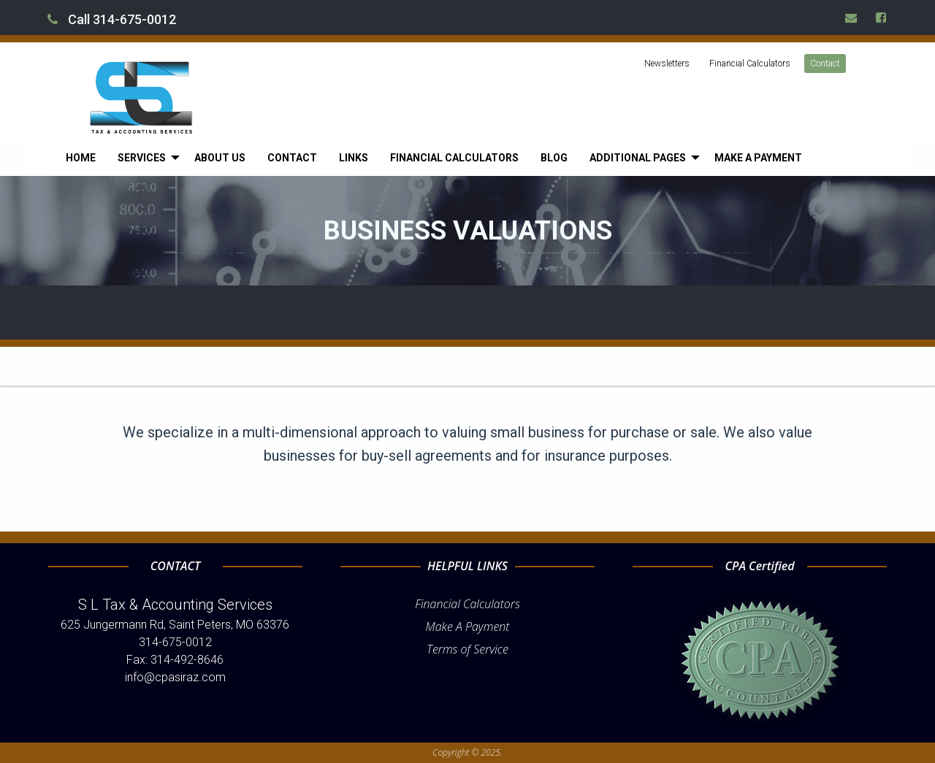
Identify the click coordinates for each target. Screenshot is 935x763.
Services (142, 158)
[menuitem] (81, 158)
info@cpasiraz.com (175, 677)
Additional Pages (637, 158)
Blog (554, 158)
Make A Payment (468, 626)
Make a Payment (758, 158)
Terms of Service (467, 649)
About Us (219, 158)
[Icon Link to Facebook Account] (882, 17)
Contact (825, 63)
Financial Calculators (749, 63)
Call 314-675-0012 (111, 19)
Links (353, 158)
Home (81, 158)
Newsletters (667, 63)
